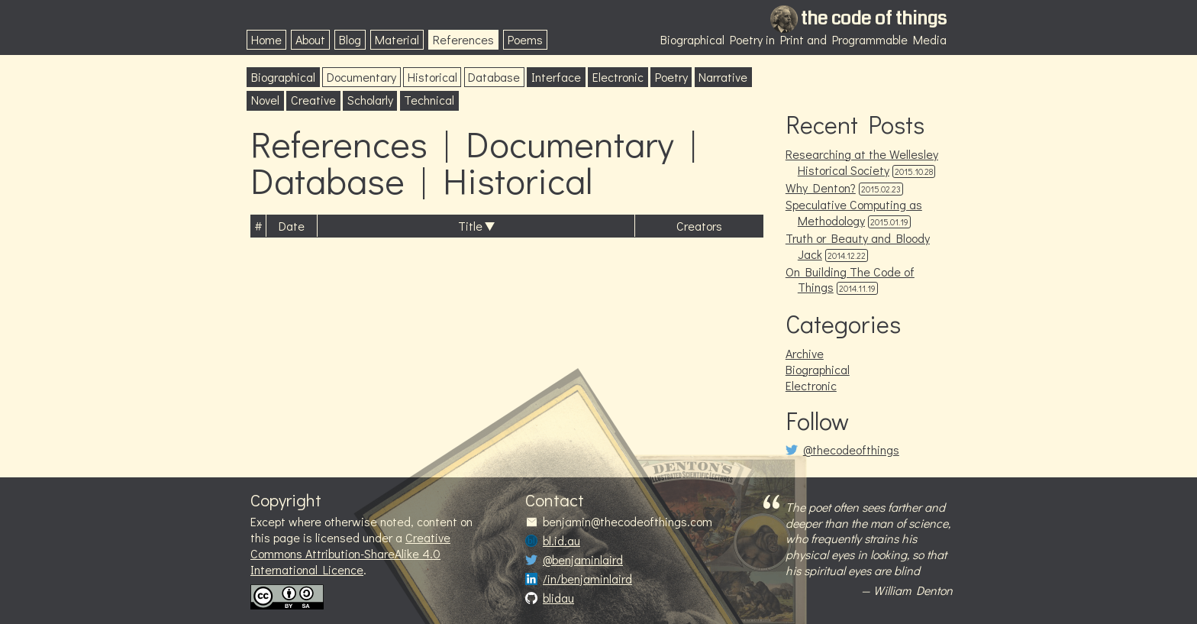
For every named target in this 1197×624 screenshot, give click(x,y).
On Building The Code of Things (850, 280)
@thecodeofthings (851, 449)
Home (266, 39)
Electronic (618, 77)
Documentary (361, 77)
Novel (265, 100)
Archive (805, 353)
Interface (556, 77)
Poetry (671, 77)
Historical (432, 77)
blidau (558, 598)
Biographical (283, 77)
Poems (525, 39)
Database (494, 77)
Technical (429, 100)
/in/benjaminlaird (587, 579)
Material (397, 39)
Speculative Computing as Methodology (854, 212)
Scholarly (370, 100)
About (310, 39)
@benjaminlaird (583, 559)
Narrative (723, 77)
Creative (313, 100)
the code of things (874, 18)
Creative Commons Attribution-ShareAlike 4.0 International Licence (350, 553)
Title (470, 226)
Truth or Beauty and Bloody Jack (858, 246)
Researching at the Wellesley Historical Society (862, 162)
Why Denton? (821, 187)
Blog (350, 39)
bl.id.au (561, 540)
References (463, 39)
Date (292, 226)
